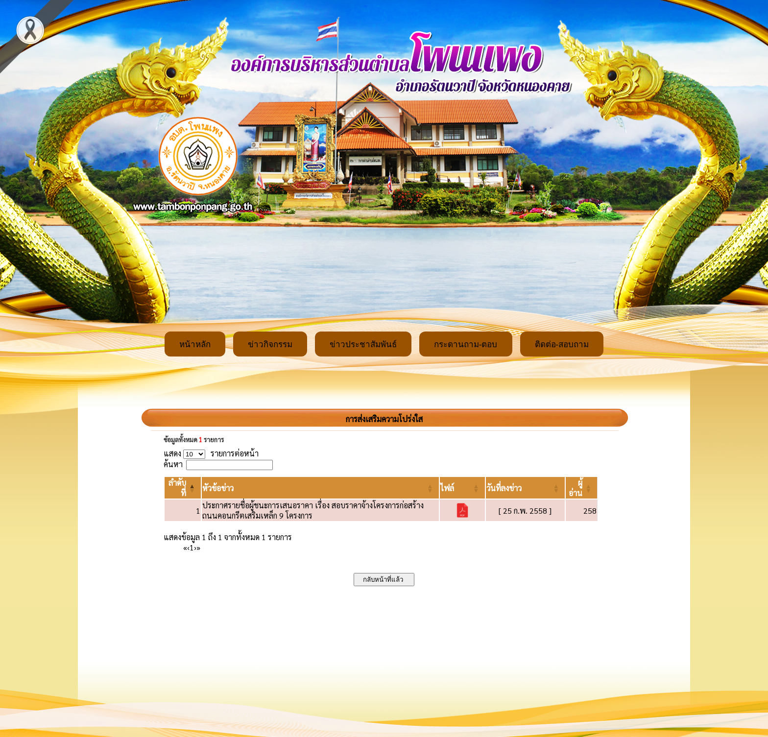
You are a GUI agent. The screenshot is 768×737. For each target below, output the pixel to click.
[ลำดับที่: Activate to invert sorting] (183, 488)
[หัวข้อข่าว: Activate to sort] (320, 488)
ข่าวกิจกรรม (270, 344)
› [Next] (195, 547)
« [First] (185, 547)
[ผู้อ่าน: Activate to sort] (582, 488)
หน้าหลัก (195, 344)
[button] (218, 488)
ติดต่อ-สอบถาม (562, 344)
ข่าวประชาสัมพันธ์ (363, 344)
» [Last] (198, 547)
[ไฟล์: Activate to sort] (462, 488)
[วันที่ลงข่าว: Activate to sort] (525, 488)
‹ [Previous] (188, 547)
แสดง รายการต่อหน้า (211, 453)
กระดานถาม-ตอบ (466, 344)
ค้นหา (173, 464)
